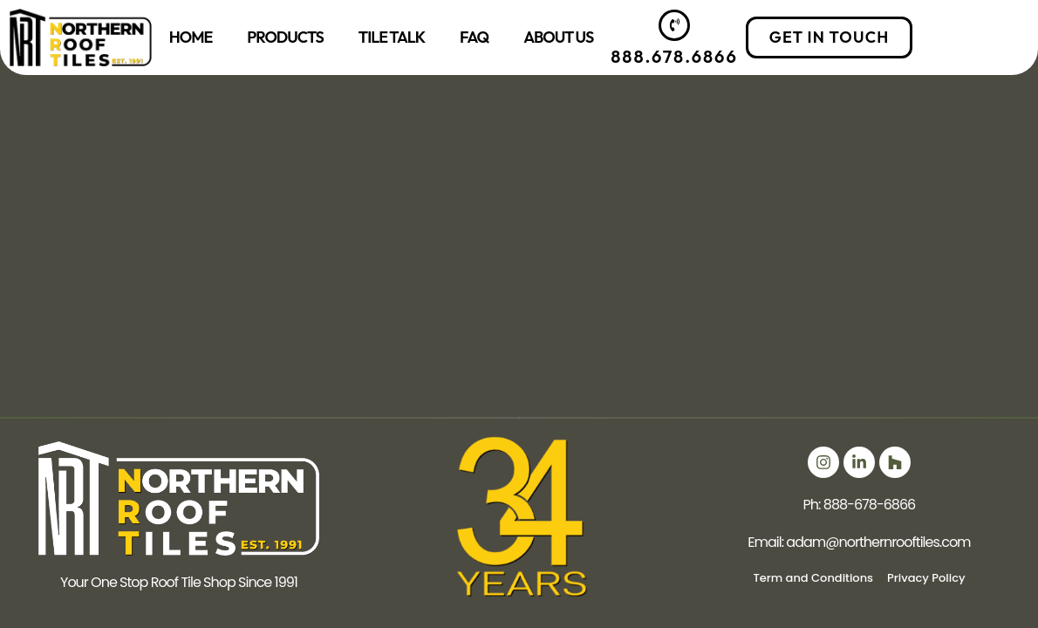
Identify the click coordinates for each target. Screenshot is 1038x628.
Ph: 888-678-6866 (859, 505)
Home (191, 37)
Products (285, 37)
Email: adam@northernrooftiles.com (859, 542)
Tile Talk (392, 37)
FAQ (474, 37)
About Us (558, 37)
